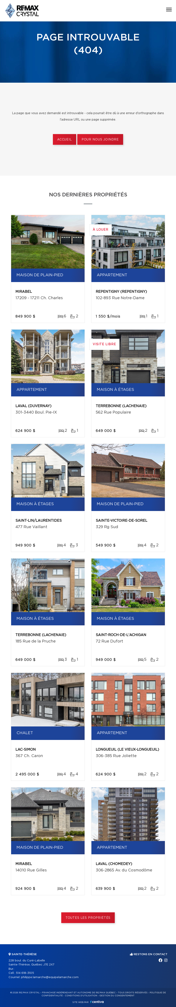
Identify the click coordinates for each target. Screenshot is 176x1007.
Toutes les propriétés (88, 917)
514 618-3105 (25, 973)
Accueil (64, 139)
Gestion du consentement (116, 996)
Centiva (97, 1001)
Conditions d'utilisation (81, 996)
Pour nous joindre (100, 139)
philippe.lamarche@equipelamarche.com (50, 977)
